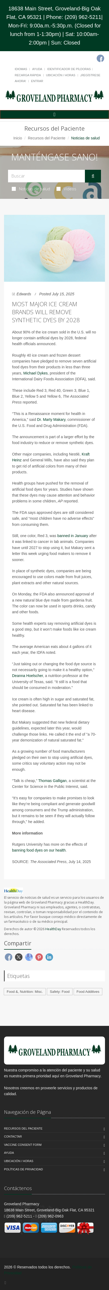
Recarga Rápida (28, 75)
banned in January (72, 536)
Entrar (37, 81)
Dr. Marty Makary (51, 419)
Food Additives (88, 992)
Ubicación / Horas (60, 75)
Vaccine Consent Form (23, 1144)
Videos (66, 188)
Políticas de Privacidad (23, 1169)
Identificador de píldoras (69, 69)
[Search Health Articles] (46, 176)
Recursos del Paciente (46, 138)
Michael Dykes (35, 373)
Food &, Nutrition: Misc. (25, 992)
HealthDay (53, 929)
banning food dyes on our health (39, 850)
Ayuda (37, 69)
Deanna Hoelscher (27, 676)
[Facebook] (100, 58)
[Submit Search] (93, 176)
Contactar (13, 1136)
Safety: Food (60, 992)
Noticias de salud (31, 188)
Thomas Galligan (52, 781)
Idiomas (21, 69)
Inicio (17, 138)
